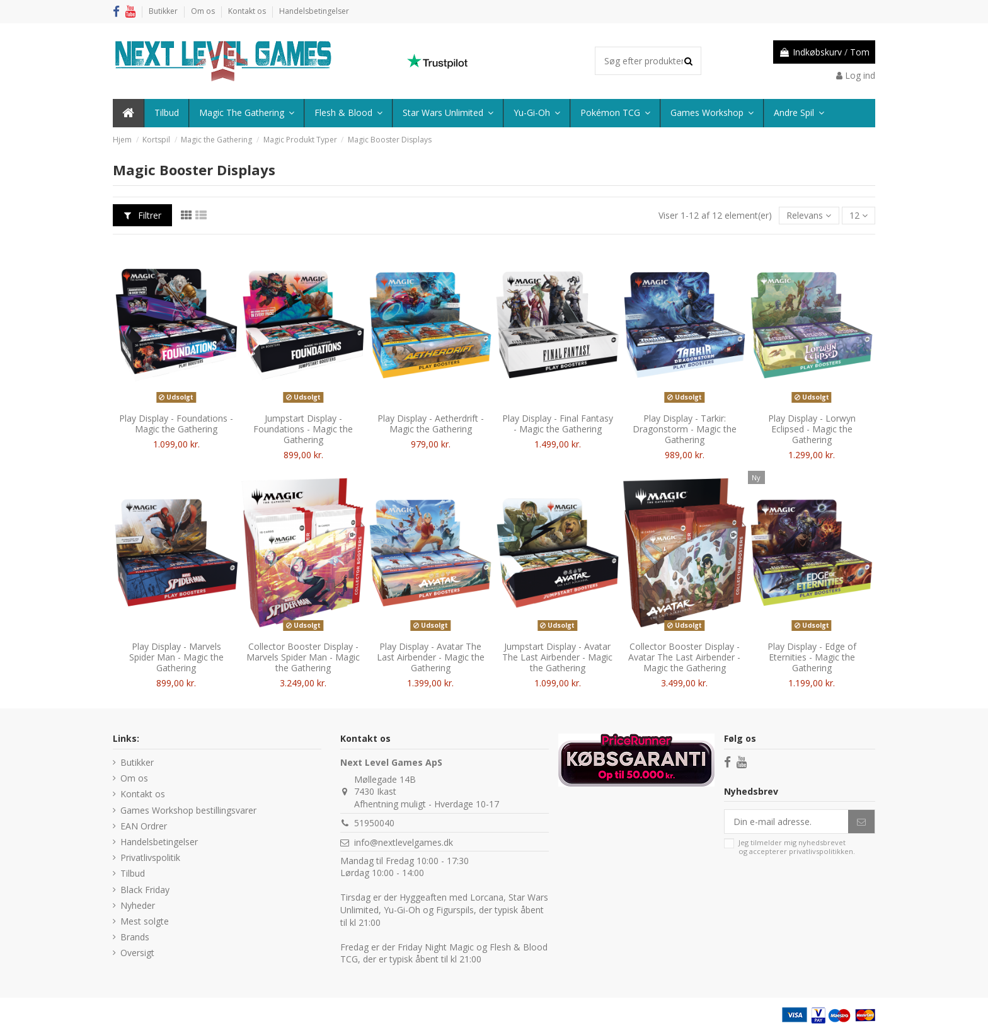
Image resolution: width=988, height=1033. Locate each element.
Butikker (164, 11)
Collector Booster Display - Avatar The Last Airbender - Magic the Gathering (684, 657)
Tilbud (132, 873)
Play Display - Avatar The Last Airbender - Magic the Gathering (431, 657)
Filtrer (142, 215)
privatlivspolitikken (821, 851)
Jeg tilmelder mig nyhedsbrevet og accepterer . (796, 846)
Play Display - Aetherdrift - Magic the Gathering (430, 423)
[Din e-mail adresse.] (786, 822)
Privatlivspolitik (150, 857)
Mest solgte (144, 921)
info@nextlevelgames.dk (403, 842)
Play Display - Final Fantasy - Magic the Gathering (557, 423)
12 (858, 215)
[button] (798, 113)
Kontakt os (248, 11)
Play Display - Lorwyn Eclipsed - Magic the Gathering (812, 429)
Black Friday (144, 890)
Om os (204, 11)
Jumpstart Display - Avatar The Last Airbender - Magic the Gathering (557, 657)
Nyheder (137, 905)
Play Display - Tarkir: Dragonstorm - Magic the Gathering (685, 429)
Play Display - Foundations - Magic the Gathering (176, 423)
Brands (134, 937)
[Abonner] (861, 822)
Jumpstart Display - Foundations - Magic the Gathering (303, 429)
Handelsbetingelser (314, 11)
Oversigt (137, 953)
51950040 (374, 823)
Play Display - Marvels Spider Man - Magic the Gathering (176, 657)
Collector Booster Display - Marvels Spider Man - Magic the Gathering (303, 657)
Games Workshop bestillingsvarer (188, 810)
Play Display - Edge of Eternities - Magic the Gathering (811, 657)
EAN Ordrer (143, 826)
